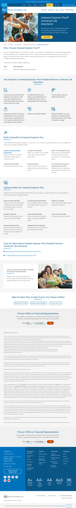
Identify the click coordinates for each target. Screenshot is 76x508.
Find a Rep (47, 37)
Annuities (29, 459)
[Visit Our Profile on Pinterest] (5, 480)
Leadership (66, 458)
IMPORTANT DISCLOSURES (10, 332)
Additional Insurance (29, 465)
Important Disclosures (54, 466)
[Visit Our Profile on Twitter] (9, 477)
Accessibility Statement (66, 495)
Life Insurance (18, 44)
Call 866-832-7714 (55, 303)
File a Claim (41, 456)
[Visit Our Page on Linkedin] (16, 477)
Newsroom (65, 461)
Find (23, 323)
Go (50, 323)
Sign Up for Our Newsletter (12, 471)
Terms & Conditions (67, 498)
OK (68, 505)
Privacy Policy (52, 495)
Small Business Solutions (30, 468)
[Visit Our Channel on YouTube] (9, 480)
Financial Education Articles (55, 454)
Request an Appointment (42, 459)
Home (5, 44)
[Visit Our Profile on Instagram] (12, 477)
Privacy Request (41, 495)
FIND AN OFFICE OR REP (21, 303)
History (65, 456)
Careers (65, 463)
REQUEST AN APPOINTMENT (38, 303)
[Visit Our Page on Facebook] (5, 477)
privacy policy (61, 505)
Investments (30, 461)
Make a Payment (43, 454)
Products (10, 44)
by (34, 323)
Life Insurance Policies (30, 456)
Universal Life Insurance (29, 44)
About (64, 454)
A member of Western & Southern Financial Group (38, 1)
